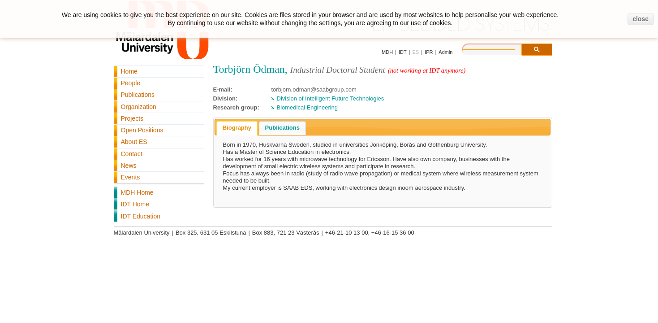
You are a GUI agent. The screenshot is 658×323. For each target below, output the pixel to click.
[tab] (237, 128)
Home (129, 71)
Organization (138, 106)
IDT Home (135, 204)
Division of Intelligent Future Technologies (330, 98)
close (640, 18)
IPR (429, 52)
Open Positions (142, 130)
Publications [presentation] (282, 127)
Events (130, 177)
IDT (403, 52)
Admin (445, 52)
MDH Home (137, 192)
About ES (134, 141)
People (131, 83)
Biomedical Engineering (307, 107)
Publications (138, 94)
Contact (131, 153)
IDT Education (140, 216)
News (129, 165)
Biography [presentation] (237, 127)
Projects (132, 118)
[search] (497, 48)
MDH (387, 52)
